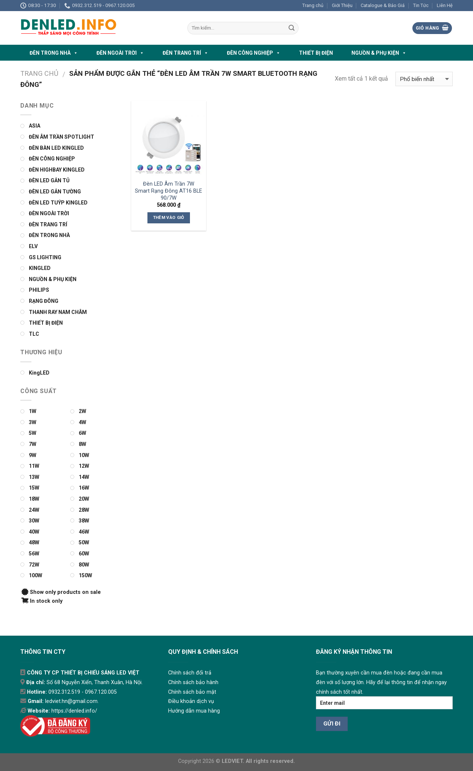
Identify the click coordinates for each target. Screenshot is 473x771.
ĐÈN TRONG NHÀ (54, 53)
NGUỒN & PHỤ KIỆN (378, 53)
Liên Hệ (445, 5)
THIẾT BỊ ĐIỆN (316, 53)
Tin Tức (421, 5)
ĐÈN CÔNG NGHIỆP (253, 53)
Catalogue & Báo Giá (383, 5)
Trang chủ (312, 5)
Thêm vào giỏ (168, 217)
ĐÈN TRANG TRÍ (185, 53)
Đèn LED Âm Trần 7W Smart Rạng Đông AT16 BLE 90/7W (168, 191)
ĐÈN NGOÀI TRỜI (120, 53)
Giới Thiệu (342, 5)
